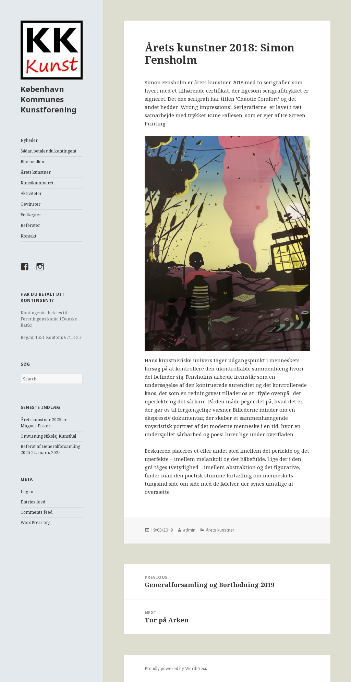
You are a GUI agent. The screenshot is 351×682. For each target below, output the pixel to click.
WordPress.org (35, 522)
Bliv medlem (33, 162)
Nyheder (29, 140)
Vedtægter (31, 215)
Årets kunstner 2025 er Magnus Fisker (44, 423)
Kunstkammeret (37, 183)
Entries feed (33, 502)
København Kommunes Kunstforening (48, 99)
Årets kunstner (36, 172)
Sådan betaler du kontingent (48, 151)
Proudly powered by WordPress (176, 668)
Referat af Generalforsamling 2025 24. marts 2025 (50, 449)
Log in (27, 492)
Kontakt (28, 236)
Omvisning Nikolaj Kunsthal (48, 436)
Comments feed (36, 512)
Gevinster (30, 204)
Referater (30, 225)
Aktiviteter (31, 193)
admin (189, 530)
